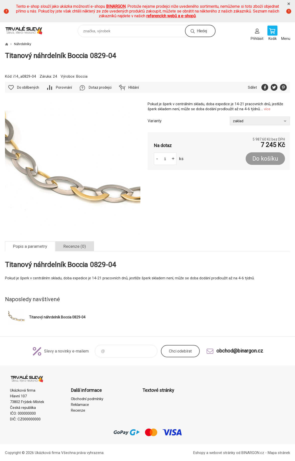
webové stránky (222, 452)
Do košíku (265, 158)
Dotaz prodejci (100, 87)
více (267, 109)
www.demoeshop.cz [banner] (27, 29)
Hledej (202, 31)
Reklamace (80, 404)
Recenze (78, 410)
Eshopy (199, 452)
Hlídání (133, 87)
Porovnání (64, 87)
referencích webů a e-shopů (171, 16)
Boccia (81, 76)
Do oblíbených (28, 87)
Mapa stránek (279, 452)
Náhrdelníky (22, 44)
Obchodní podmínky (87, 399)
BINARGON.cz (252, 452)
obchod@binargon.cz (239, 351)
